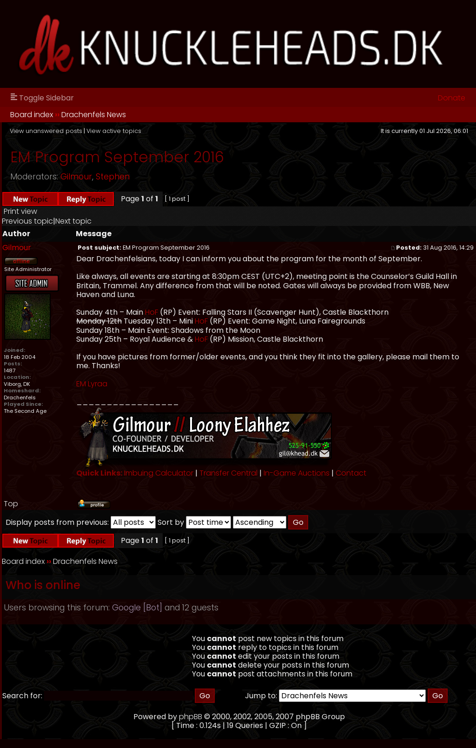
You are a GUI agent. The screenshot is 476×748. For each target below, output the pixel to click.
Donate (451, 98)
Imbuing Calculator (158, 473)
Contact (351, 473)
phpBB (190, 716)
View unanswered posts (46, 131)
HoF (151, 312)
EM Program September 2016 (117, 156)
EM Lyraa (91, 383)
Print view (20, 211)
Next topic (73, 221)
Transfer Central (228, 473)
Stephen (113, 176)
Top (11, 503)
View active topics (113, 131)
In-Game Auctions (297, 473)
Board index (31, 114)
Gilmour (76, 176)
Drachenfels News (93, 114)
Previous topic (27, 221)
